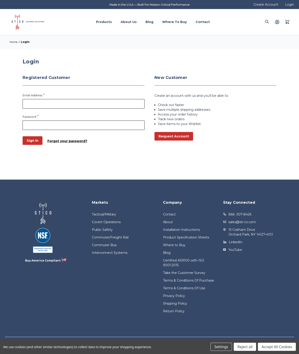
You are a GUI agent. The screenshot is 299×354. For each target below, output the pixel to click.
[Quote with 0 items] (287, 22)
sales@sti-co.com (242, 222)
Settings (221, 346)
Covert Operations (106, 222)
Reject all (244, 346)
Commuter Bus (104, 245)
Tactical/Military (104, 214)
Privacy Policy (174, 296)
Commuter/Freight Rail (110, 237)
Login (289, 4)
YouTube (235, 250)
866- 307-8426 (240, 214)
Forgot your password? (68, 141)
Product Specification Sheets (186, 237)
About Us (129, 22)
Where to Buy (174, 22)
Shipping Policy (175, 303)
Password (29, 116)
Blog (149, 22)
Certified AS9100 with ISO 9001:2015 (183, 262)
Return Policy (174, 311)
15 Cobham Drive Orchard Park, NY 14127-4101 (251, 232)
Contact (203, 22)
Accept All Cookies (277, 346)
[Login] (277, 22)
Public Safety (102, 230)
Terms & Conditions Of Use (184, 288)
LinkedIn (236, 242)
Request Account (174, 136)
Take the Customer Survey (184, 273)
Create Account (265, 4)
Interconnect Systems (109, 253)
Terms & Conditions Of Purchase (188, 280)
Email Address (32, 95)
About (168, 222)
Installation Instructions (181, 230)
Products (104, 22)
